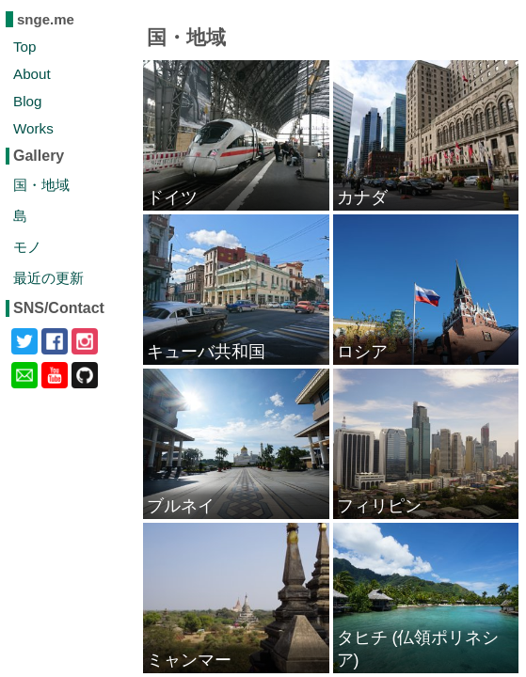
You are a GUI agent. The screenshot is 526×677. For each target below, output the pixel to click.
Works (33, 128)
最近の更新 (48, 278)
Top (25, 47)
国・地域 (41, 185)
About (32, 74)
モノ (27, 247)
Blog (27, 101)
